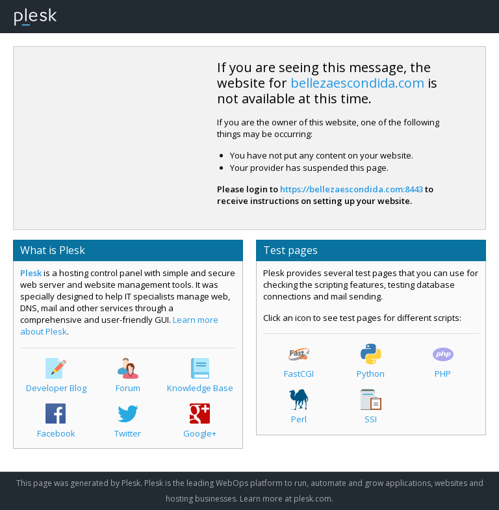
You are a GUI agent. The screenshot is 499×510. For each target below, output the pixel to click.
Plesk (31, 273)
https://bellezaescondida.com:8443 (351, 189)
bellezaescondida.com (357, 83)
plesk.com (312, 498)
